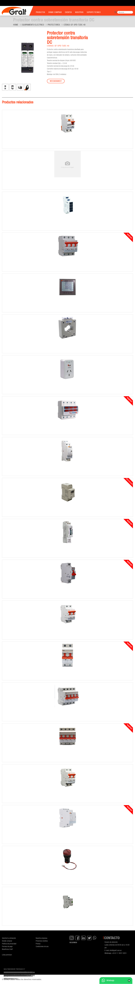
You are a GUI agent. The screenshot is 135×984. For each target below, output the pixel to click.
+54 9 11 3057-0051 (119, 953)
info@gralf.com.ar (116, 950)
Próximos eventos (42, 941)
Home (15, 24)
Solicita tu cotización (9, 938)
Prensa (38, 943)
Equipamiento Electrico (33, 24)
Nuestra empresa (41, 938)
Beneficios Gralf (7, 949)
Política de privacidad (9, 943)
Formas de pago (7, 946)
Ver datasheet (56, 81)
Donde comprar (7, 941)
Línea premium (7, 955)
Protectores (54, 24)
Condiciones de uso (42, 946)
